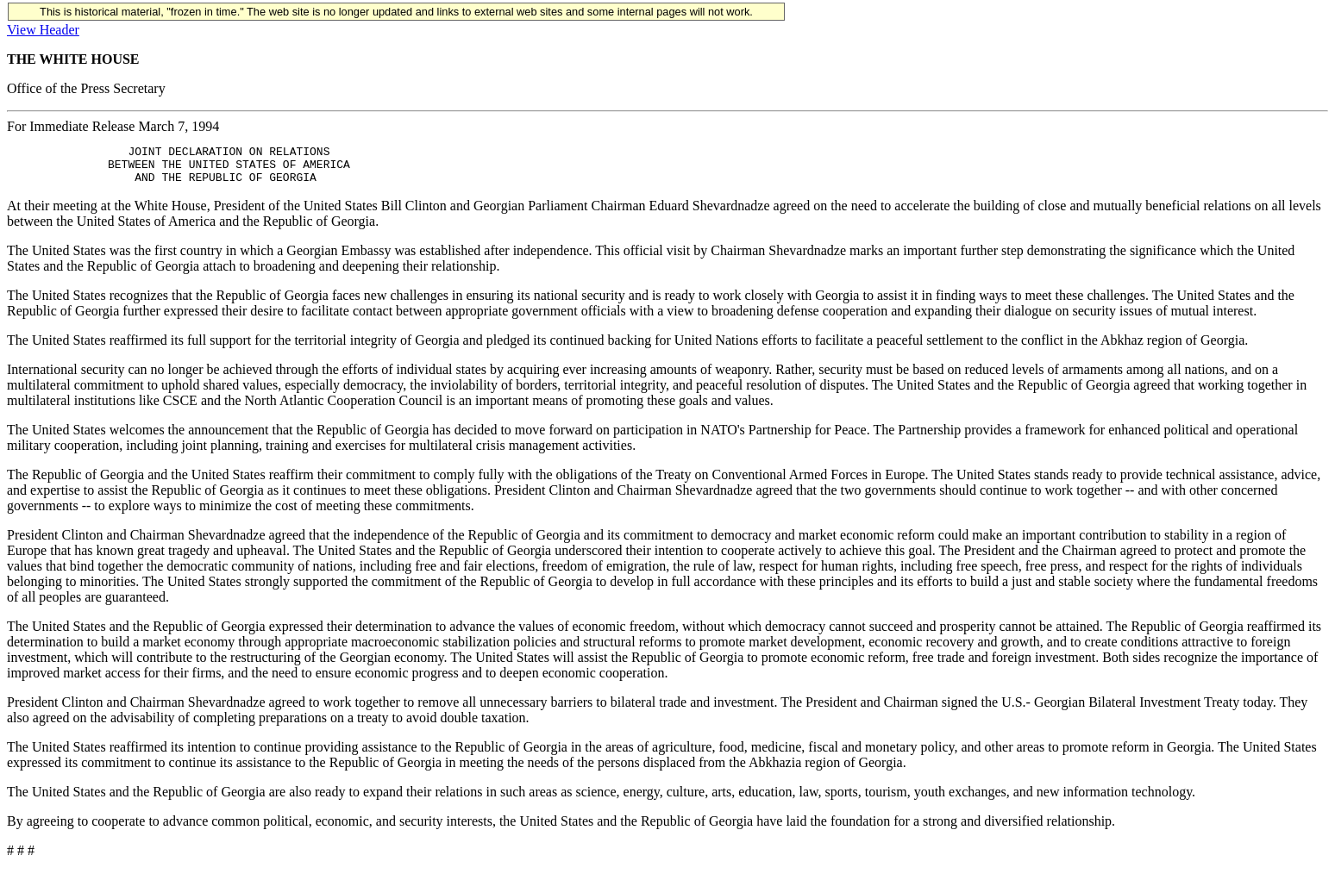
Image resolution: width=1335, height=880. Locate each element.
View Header (43, 29)
